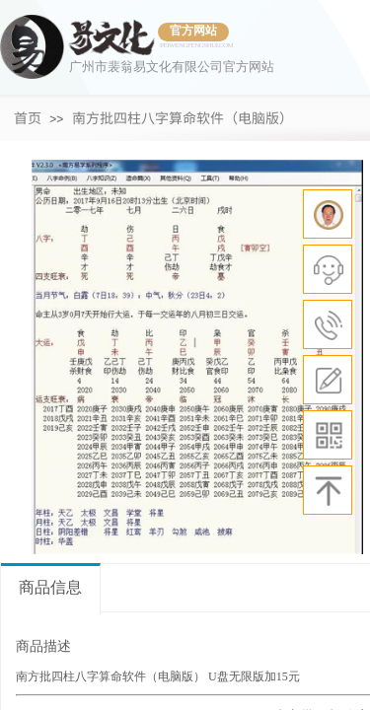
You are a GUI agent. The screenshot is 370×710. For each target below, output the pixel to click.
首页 (27, 117)
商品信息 (50, 587)
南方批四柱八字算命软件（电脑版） (182, 117)
